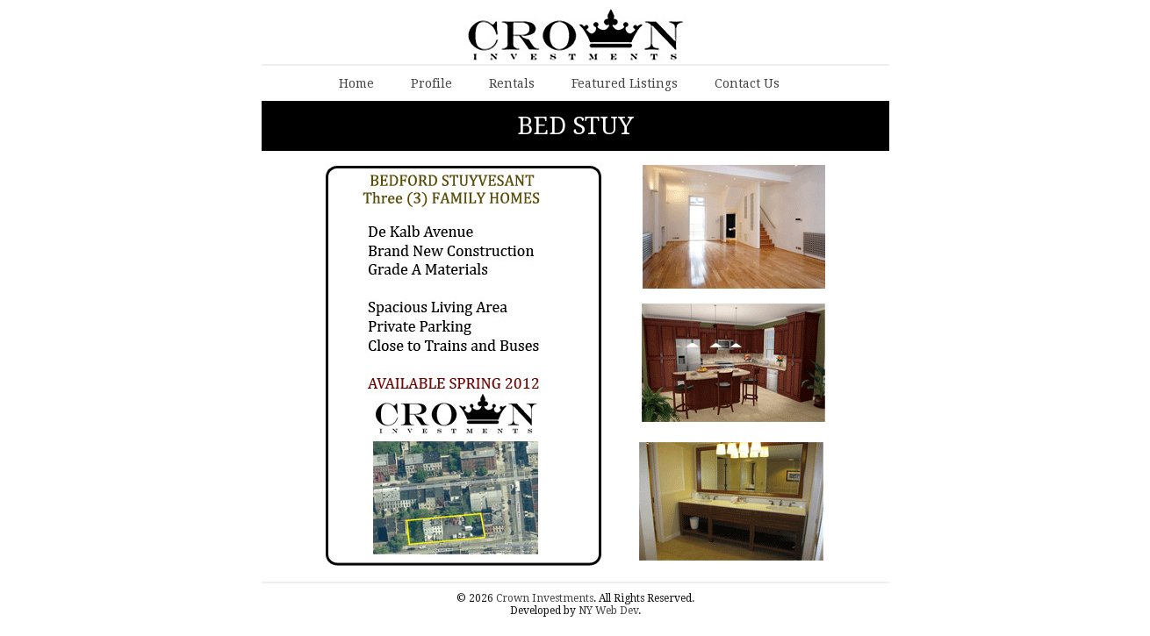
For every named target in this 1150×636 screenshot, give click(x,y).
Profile (431, 83)
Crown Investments (544, 598)
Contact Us (747, 83)
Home (356, 83)
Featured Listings (624, 83)
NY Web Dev (608, 610)
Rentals (512, 83)
